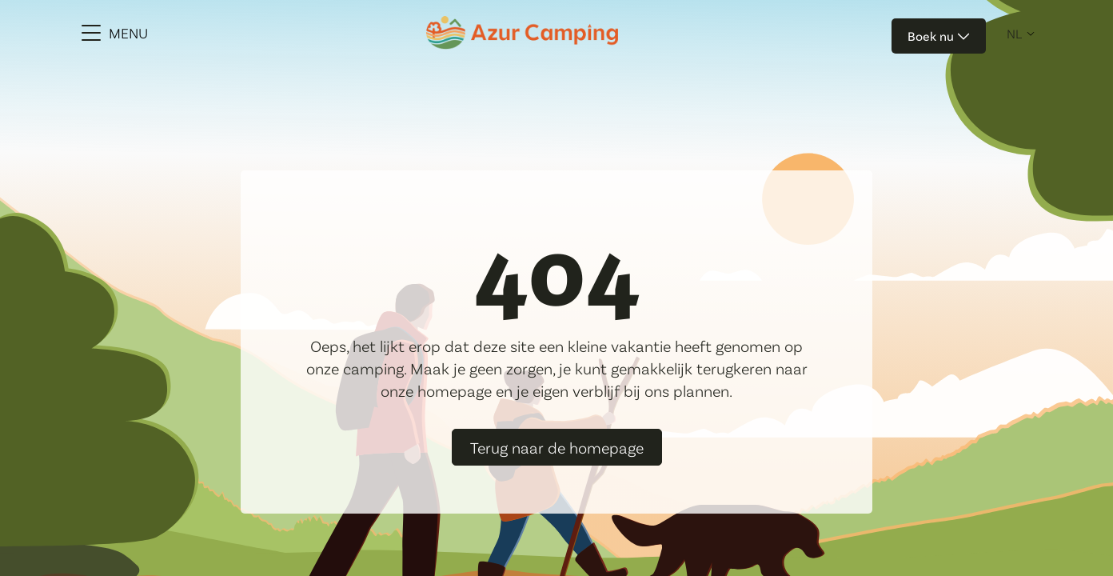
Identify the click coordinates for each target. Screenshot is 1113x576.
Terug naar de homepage (557, 447)
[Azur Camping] (522, 33)
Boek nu (939, 35)
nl (1014, 33)
